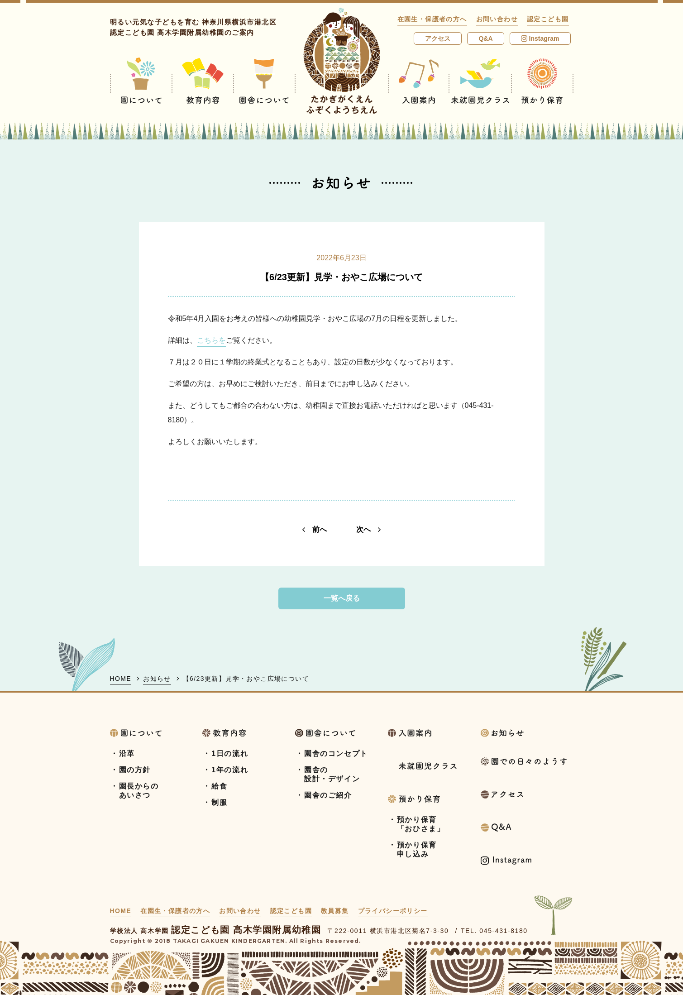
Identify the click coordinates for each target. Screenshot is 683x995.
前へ (314, 529)
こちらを (211, 340)
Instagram (540, 38)
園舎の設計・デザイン (332, 774)
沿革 (127, 753)
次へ (368, 529)
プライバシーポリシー (393, 910)
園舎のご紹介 (328, 795)
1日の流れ (229, 753)
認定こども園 (547, 19)
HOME (121, 678)
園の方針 (135, 770)
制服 (219, 802)
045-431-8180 (503, 930)
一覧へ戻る (342, 598)
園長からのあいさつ (139, 790)
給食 (219, 786)
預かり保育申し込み (417, 849)
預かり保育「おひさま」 (421, 824)
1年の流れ (229, 770)
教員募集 (335, 910)
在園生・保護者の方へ (432, 19)
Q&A (485, 38)
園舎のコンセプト (336, 753)
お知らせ (157, 678)
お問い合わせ (497, 19)
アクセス (437, 38)
